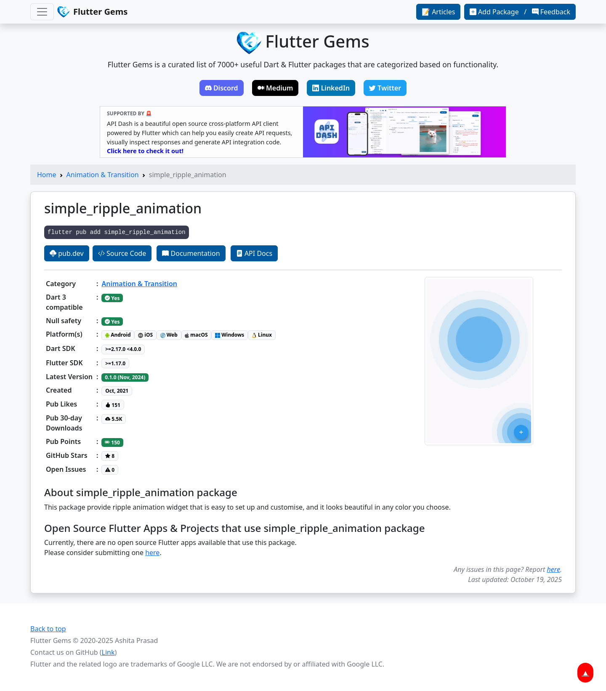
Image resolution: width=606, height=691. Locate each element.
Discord (221, 88)
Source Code (122, 253)
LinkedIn (331, 88)
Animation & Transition (102, 174)
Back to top (48, 628)
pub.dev (67, 253)
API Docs (254, 253)
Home (46, 174)
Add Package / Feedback (520, 11)
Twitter (385, 88)
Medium (275, 88)
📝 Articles (438, 11)
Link (108, 652)
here (152, 552)
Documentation (191, 253)
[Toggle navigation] (42, 11)
